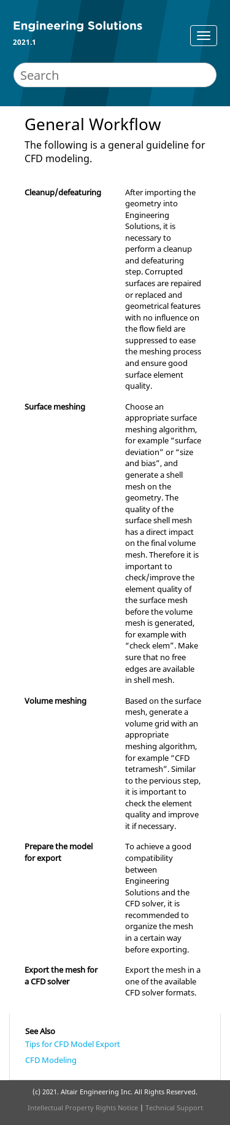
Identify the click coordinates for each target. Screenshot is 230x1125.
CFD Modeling (51, 1059)
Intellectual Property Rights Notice (83, 1107)
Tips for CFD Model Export (72, 1043)
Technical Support (174, 1107)
